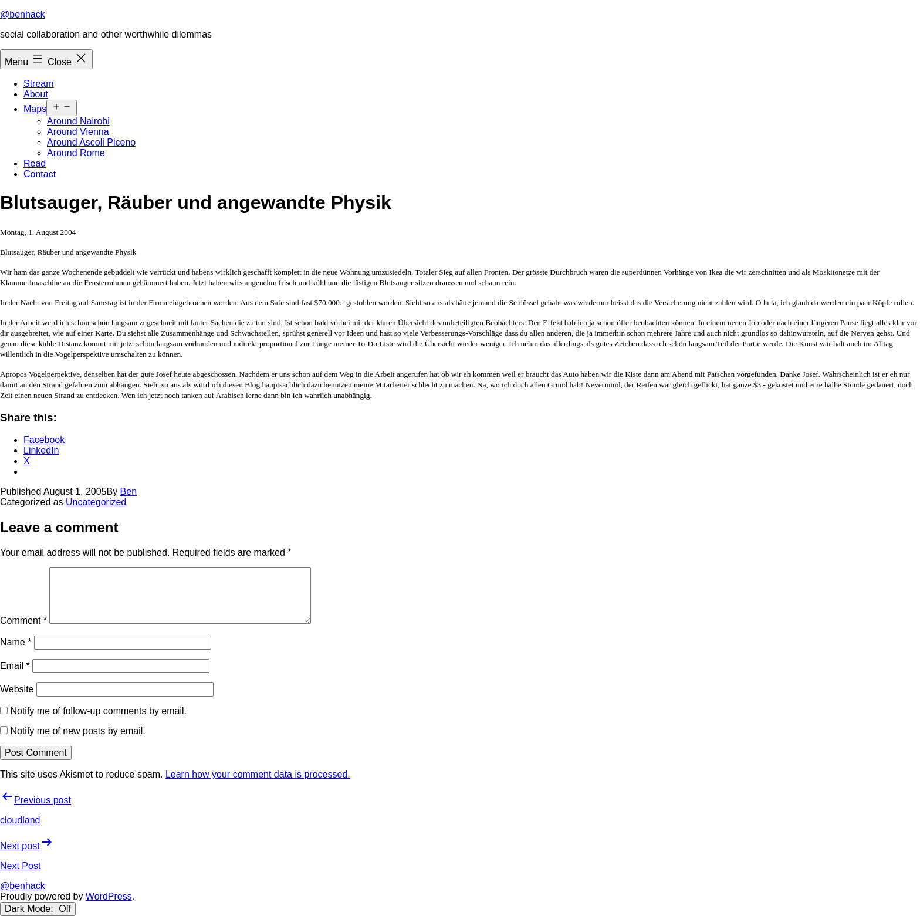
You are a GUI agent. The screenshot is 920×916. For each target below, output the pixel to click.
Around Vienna (78, 132)
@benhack (22, 14)
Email (15, 666)
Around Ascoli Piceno (91, 142)
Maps (34, 109)
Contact (39, 174)
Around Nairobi (78, 121)
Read (34, 163)
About (35, 94)
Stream (38, 84)
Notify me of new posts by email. (77, 731)
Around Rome (76, 153)
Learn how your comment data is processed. (257, 774)
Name (15, 642)
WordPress (109, 896)
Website (17, 689)
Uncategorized (96, 502)
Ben (128, 491)
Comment (23, 621)
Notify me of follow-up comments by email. (98, 711)
